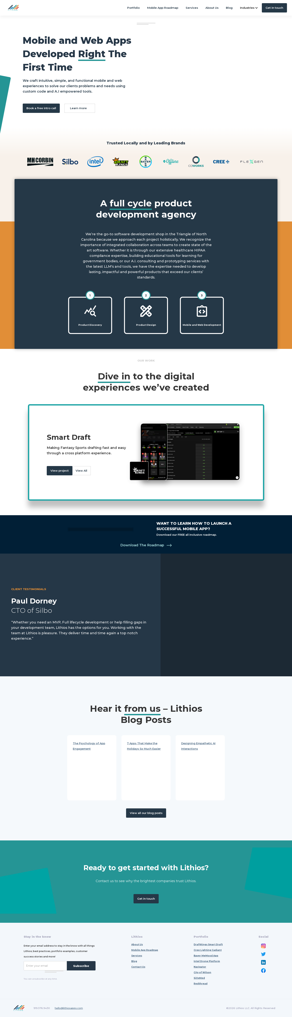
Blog (229, 7)
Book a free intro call (41, 108)
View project (59, 470)
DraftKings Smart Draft (208, 944)
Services (192, 7)
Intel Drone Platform (207, 961)
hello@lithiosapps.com (69, 1008)
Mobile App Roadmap (162, 7)
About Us (211, 7)
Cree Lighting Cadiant (208, 950)
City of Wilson (202, 972)
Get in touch (274, 7)
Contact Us (138, 966)
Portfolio (133, 7)
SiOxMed (199, 978)
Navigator (200, 966)
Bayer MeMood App (206, 955)
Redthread (200, 983)
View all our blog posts (146, 813)
